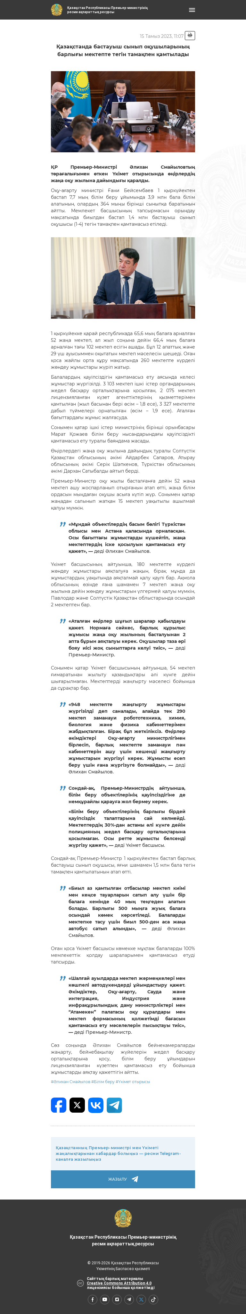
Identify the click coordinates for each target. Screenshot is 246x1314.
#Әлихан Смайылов (70, 1081)
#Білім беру (103, 1081)
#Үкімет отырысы (133, 1081)
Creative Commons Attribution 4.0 (119, 1283)
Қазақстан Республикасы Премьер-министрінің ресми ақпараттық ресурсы (123, 1227)
